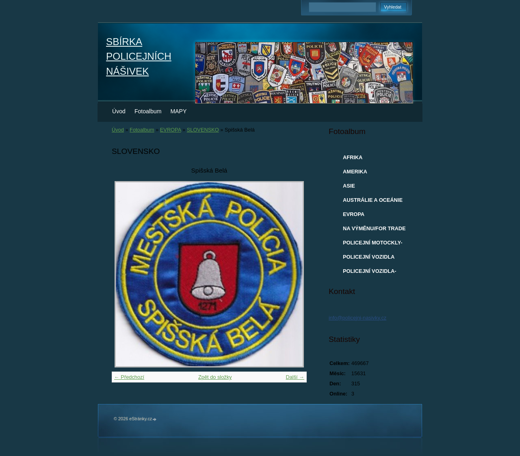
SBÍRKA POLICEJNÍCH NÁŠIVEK (138, 56)
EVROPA (170, 130)
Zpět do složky (215, 377)
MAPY (178, 111)
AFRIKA (352, 157)
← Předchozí (129, 377)
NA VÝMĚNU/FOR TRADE (374, 228)
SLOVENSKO (203, 130)
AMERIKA (355, 172)
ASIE (349, 186)
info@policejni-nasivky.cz (357, 318)
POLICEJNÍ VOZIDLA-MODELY (369, 273)
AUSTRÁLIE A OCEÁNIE (373, 200)
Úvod (119, 111)
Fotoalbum (148, 111)
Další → (295, 377)
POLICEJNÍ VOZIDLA (368, 257)
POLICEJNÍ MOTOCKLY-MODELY (372, 244)
